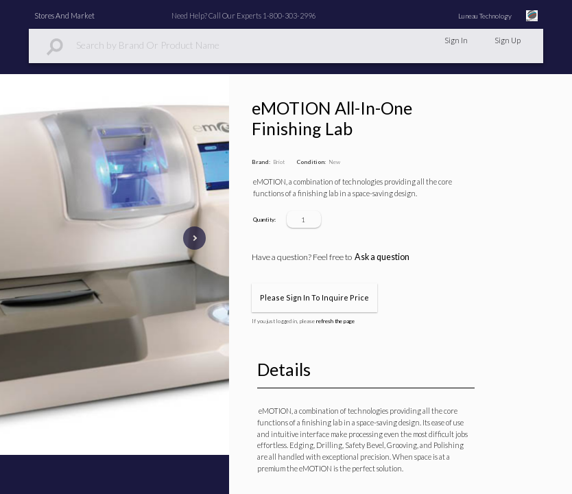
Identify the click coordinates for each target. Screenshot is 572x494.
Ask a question (382, 257)
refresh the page (335, 321)
